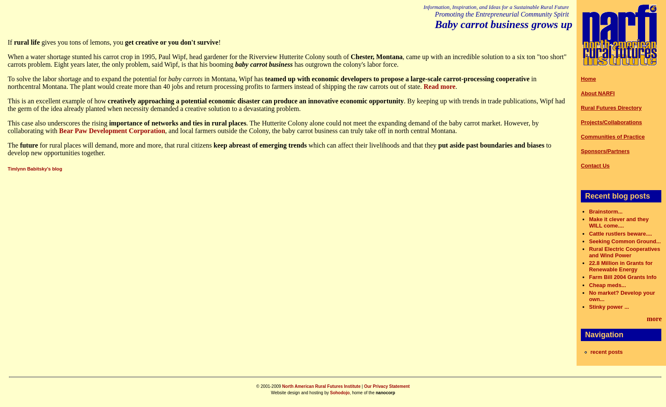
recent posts (606, 352)
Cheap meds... (607, 285)
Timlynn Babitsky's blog (35, 168)
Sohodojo (340, 392)
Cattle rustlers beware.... (620, 234)
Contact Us (595, 165)
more (654, 318)
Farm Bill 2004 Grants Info (623, 277)
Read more (440, 86)
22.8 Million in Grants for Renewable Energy (620, 266)
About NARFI (598, 93)
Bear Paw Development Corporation (112, 130)
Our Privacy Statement (387, 386)
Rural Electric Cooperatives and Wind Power (624, 252)
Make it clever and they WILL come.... (619, 222)
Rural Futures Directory (611, 108)
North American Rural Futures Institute (321, 386)
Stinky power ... (609, 307)
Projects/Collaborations (611, 122)
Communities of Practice (613, 137)
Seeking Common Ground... (625, 241)
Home (588, 79)
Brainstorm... (606, 211)
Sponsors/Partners (605, 151)
